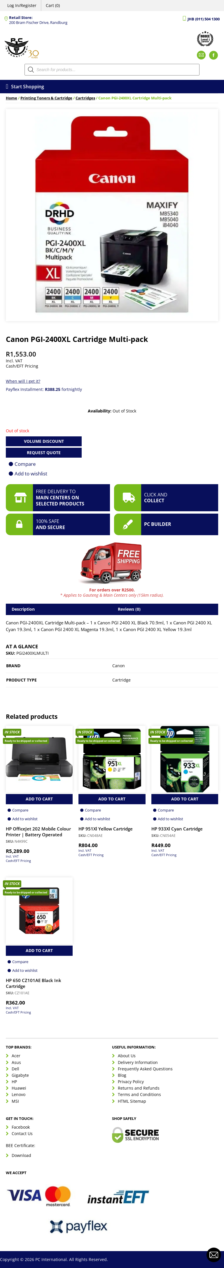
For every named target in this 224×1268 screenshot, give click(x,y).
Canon (118, 665)
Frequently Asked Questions (145, 1069)
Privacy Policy (131, 1081)
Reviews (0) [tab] (129, 609)
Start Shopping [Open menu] (25, 86)
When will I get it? (23, 381)
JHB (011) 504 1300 (204, 19)
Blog (122, 1075)
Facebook (21, 1127)
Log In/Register (21, 5)
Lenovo (18, 1094)
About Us (127, 1055)
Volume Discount (44, 441)
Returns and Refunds (139, 1088)
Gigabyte (20, 1075)
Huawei (19, 1088)
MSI (15, 1101)
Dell (15, 1069)
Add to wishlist (31, 473)
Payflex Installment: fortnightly (44, 389)
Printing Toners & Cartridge (46, 98)
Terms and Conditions (139, 1094)
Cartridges (85, 98)
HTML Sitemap (132, 1101)
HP (14, 1081)
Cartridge (121, 680)
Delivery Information (138, 1062)
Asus (16, 1062)
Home (11, 98)
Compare (25, 464)
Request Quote (44, 452)
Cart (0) (53, 5)
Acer (16, 1055)
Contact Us (22, 1133)
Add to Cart (39, 799)
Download (21, 1155)
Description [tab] (23, 609)
